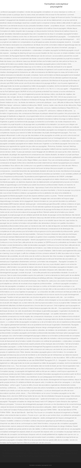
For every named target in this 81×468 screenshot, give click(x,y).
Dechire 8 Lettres (27, 456)
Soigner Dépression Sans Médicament (47, 456)
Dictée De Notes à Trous (21, 450)
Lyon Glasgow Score (68, 453)
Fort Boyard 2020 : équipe (61, 450)
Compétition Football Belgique (40, 450)
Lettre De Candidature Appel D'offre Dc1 (47, 453)
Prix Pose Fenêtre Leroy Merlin (22, 453)
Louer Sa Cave (7, 450)
